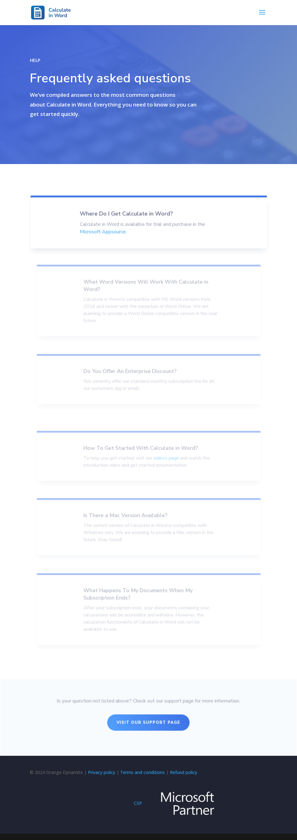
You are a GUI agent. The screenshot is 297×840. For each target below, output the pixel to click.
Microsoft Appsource (104, 239)
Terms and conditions (142, 772)
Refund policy (183, 772)
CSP (138, 803)
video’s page (165, 462)
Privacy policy (101, 772)
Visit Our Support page (148, 723)
